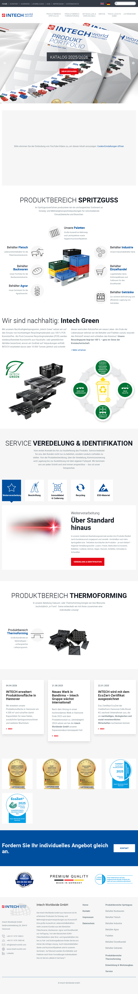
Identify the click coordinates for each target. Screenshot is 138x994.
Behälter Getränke (113, 947)
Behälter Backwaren (114, 911)
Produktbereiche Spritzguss (118, 904)
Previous (4, 63)
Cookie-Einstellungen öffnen (110, 146)
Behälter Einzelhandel (115, 941)
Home (4, 4)
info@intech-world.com (16, 944)
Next (133, 63)
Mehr (10, 728)
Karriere (25, 4)
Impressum (58, 4)
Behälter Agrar (112, 929)
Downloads (38, 4)
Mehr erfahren (69, 71)
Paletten (109, 935)
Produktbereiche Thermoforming (113, 957)
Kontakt (14, 4)
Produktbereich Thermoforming (72, 15)
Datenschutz (72, 4)
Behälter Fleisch (112, 917)
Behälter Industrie (113, 923)
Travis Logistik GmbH (114, 15)
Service (101, 14)
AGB (48, 4)
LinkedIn (10, 953)
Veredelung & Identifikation (88, 561)
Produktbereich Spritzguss (53, 15)
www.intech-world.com (16, 949)
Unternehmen (130, 14)
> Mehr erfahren (78, 350)
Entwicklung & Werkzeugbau (89, 15)
